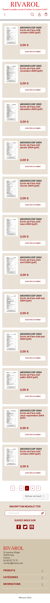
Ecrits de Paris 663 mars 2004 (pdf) (30, 223)
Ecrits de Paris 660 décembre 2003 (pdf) (31, 108)
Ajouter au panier (33, 52)
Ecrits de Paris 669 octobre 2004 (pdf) (30, 452)
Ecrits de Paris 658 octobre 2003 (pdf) (30, 31)
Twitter (25, 527)
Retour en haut (35, 496)
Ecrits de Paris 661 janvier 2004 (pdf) (30, 146)
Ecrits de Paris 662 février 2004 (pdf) (30, 184)
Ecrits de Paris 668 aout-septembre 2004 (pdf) (32, 415)
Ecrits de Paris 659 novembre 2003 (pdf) (31, 69)
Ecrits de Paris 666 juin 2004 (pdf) (32, 337)
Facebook (19, 527)
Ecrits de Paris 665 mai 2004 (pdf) (32, 299)
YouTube (32, 527)
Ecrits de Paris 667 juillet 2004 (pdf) (30, 376)
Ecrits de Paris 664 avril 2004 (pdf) (30, 261)
